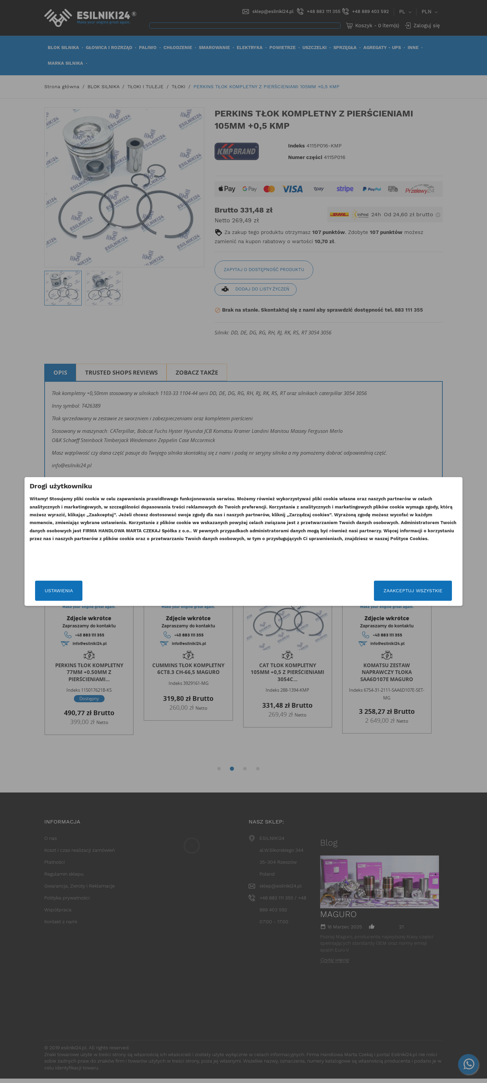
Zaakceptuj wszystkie (360, 590)
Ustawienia (111, 590)
